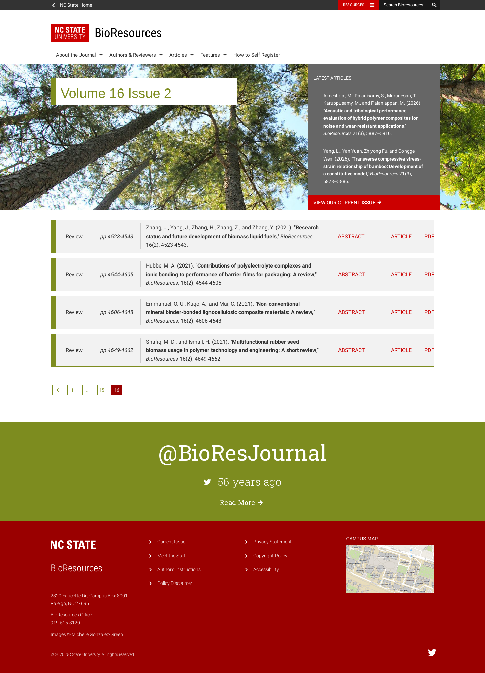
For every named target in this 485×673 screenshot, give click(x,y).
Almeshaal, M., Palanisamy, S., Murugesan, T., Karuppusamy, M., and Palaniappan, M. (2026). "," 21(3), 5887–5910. (372, 114)
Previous (57, 390)
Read (242, 502)
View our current (348, 203)
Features (210, 55)
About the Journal (76, 55)
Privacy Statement (272, 542)
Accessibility (266, 569)
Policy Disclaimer (174, 583)
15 (101, 390)
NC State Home (76, 5)
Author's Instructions (179, 569)
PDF (425, 236)
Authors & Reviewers (132, 55)
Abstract (359, 236)
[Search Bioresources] (404, 5)
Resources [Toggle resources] (353, 5)
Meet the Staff (172, 556)
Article (398, 236)
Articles (178, 55)
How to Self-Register (256, 55)
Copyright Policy (270, 556)
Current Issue (171, 542)
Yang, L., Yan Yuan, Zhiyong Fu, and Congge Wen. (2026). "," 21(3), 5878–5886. (373, 166)
